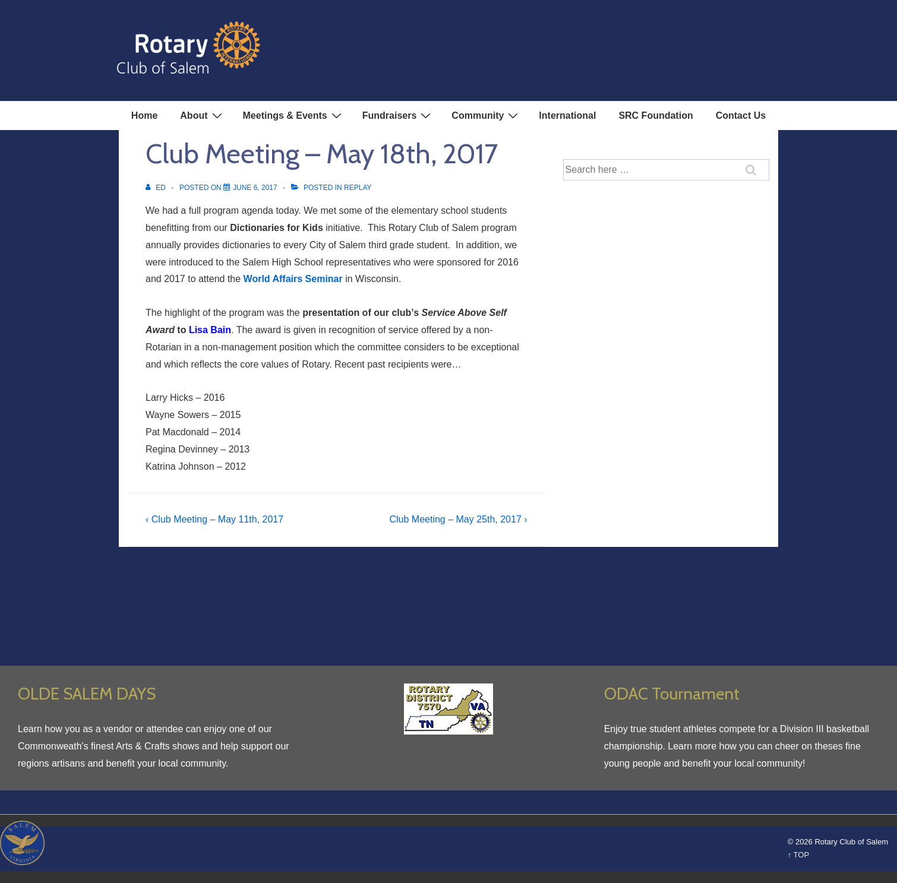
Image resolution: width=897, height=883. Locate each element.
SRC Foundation (655, 115)
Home (144, 115)
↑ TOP (798, 854)
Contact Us (741, 115)
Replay (357, 187)
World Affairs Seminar (293, 279)
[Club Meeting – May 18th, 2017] (255, 187)
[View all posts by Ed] (157, 187)
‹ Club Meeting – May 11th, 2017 (214, 519)
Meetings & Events (294, 115)
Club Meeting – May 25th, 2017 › (458, 519)
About (202, 115)
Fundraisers (398, 115)
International (567, 115)
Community (486, 115)
